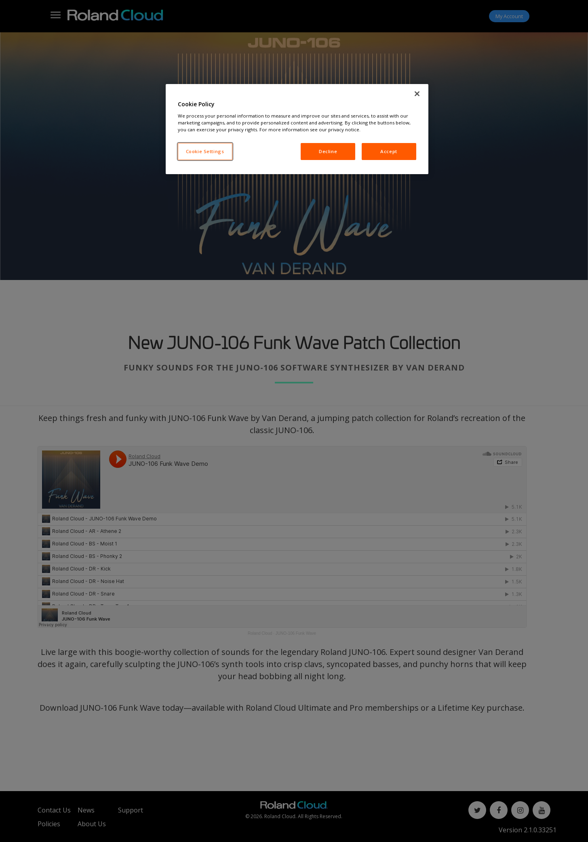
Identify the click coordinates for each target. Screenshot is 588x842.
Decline (328, 151)
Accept (388, 151)
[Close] (417, 94)
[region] (297, 129)
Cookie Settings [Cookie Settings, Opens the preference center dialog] (205, 151)
